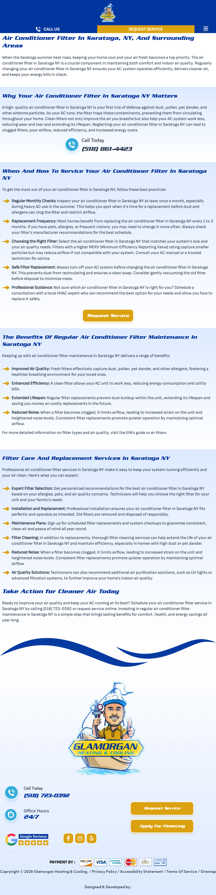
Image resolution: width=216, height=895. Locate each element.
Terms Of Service (181, 871)
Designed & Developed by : (108, 886)
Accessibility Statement (141, 871)
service (99, 608)
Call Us (51, 29)
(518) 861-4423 (109, 149)
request (84, 608)
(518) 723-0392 (48, 795)
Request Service (146, 29)
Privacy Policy (104, 871)
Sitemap (208, 871)
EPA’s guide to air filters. (147, 432)
